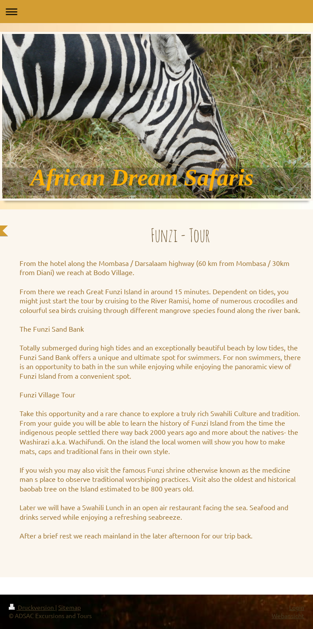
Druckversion (32, 607)
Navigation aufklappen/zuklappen (156, 11)
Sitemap (69, 607)
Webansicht (288, 615)
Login (296, 607)
